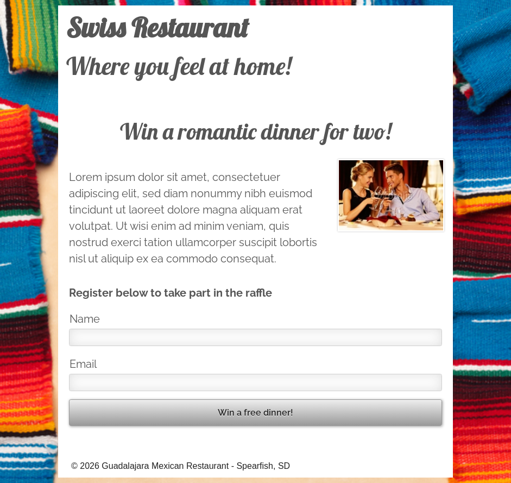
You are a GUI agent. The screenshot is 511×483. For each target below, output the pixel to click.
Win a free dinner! (255, 412)
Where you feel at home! (179, 66)
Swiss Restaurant (157, 27)
